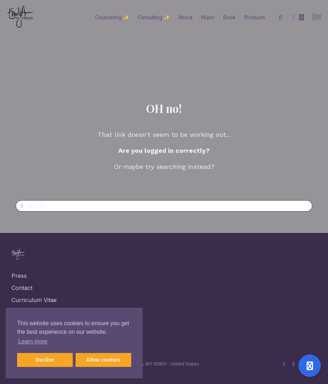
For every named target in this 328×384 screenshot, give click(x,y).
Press (19, 275)
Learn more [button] (32, 341)
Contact (21, 287)
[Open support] (309, 365)
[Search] (280, 17)
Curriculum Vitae (34, 299)
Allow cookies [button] (103, 360)
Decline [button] (45, 360)
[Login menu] (316, 17)
